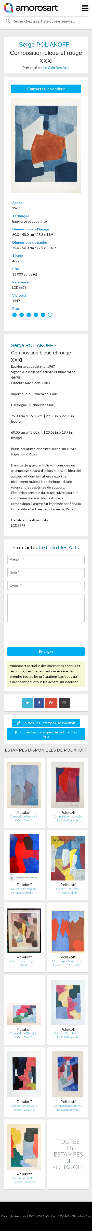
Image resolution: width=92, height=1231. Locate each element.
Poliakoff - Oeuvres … (67, 889)
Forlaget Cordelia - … (24, 892)
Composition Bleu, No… (24, 1033)
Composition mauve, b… (68, 816)
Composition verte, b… (24, 1178)
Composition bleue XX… (24, 816)
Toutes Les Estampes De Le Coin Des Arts (46, 734)
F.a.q (88, 1216)
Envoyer (46, 651)
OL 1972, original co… (24, 889)
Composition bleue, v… (68, 1105)
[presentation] (44, 635)
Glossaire (78, 1216)
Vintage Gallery (68, 892)
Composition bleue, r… (68, 1033)
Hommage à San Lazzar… (67, 961)
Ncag (24, 965)
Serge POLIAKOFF (44, 44)
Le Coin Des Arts (56, 67)
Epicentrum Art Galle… (67, 965)
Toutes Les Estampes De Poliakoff (46, 723)
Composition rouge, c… (24, 961)
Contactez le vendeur (46, 89)
